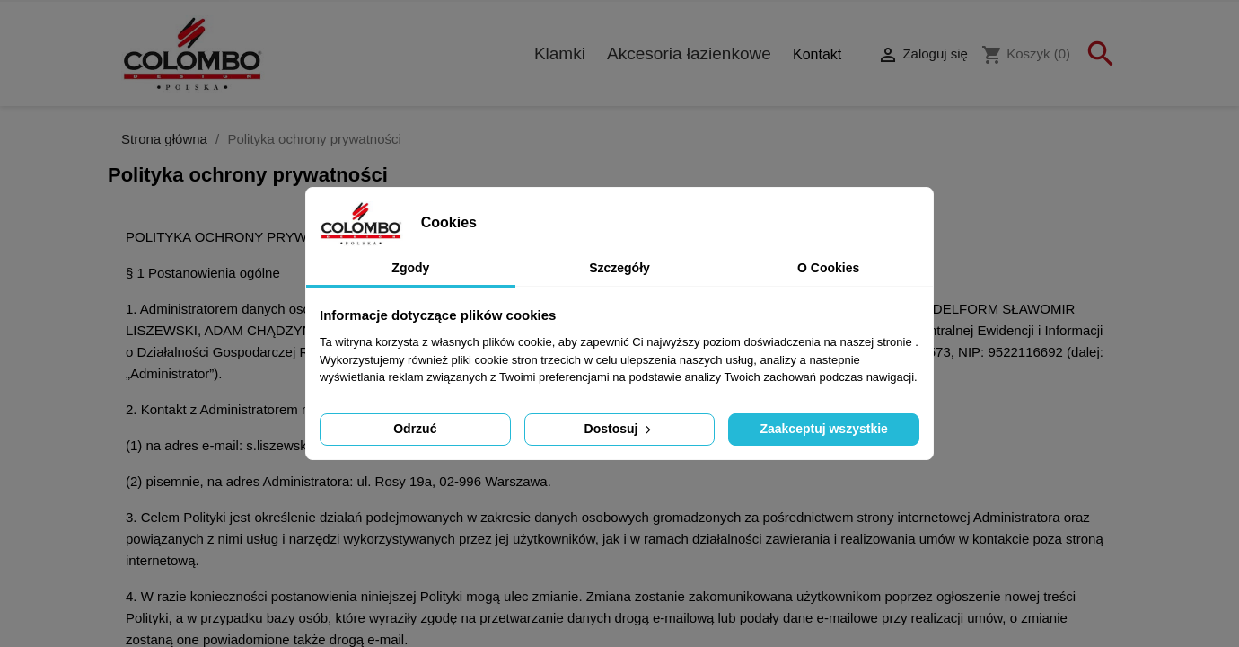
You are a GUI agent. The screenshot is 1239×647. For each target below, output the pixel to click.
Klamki (559, 53)
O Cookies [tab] (828, 268)
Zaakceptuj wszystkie (823, 428)
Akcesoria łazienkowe (689, 53)
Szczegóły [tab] (619, 268)
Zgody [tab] (410, 268)
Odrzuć (414, 428)
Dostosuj (619, 428)
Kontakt (817, 54)
